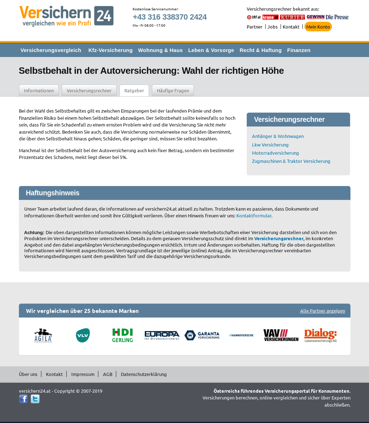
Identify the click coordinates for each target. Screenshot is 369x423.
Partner (254, 27)
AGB (107, 374)
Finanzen (299, 50)
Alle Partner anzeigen (322, 311)
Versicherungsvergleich (51, 50)
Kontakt (291, 27)
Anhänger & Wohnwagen (278, 136)
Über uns (28, 374)
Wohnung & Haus (160, 50)
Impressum (82, 374)
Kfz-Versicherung (110, 50)
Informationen (39, 90)
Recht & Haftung (261, 50)
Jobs (272, 27)
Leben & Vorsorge (211, 50)
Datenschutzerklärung (144, 374)
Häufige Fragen (173, 90)
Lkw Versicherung (270, 144)
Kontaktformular (253, 215)
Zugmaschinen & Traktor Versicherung (291, 161)
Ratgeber (134, 90)
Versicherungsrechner (89, 90)
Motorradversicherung (275, 153)
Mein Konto (318, 27)
